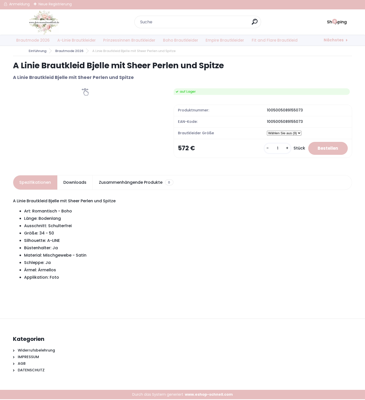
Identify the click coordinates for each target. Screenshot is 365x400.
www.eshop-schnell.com (209, 394)
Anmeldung (19, 4)
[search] (255, 24)
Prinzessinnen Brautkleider (129, 40)
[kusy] (274, 148)
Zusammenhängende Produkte (136, 183)
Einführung (37, 50)
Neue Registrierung (55, 4)
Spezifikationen (35, 183)
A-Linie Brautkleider (76, 40)
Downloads (74, 183)
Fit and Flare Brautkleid (275, 40)
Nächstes (334, 40)
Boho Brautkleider (180, 40)
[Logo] (44, 22)
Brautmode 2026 (33, 40)
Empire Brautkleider (225, 40)
